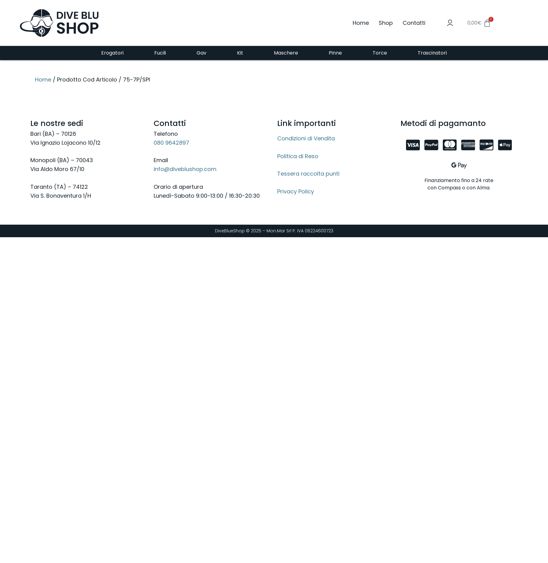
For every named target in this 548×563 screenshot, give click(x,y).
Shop (386, 23)
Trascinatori (432, 52)
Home (361, 23)
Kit (240, 52)
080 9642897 (171, 142)
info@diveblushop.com (185, 169)
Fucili (160, 52)
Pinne (335, 52)
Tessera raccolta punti (308, 173)
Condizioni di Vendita (306, 138)
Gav (201, 52)
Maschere (286, 52)
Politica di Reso (297, 156)
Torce (380, 52)
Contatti (414, 23)
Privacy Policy (295, 191)
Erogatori (112, 52)
